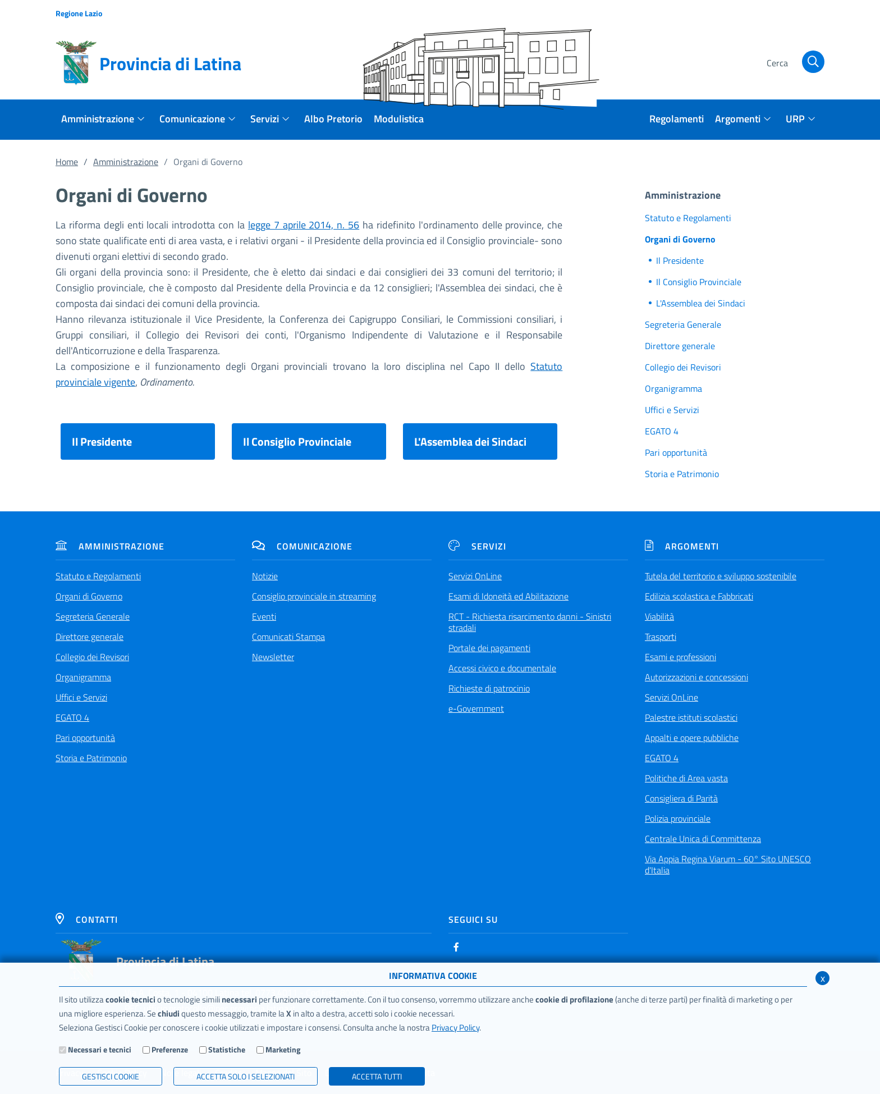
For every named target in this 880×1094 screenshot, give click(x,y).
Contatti (87, 919)
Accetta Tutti (377, 1076)
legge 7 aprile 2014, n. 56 (303, 224)
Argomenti (682, 546)
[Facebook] (456, 947)
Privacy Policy (455, 1027)
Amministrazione (125, 161)
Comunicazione (302, 546)
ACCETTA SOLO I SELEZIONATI (245, 1076)
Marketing (282, 1049)
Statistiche (226, 1049)
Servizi (477, 546)
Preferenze (170, 1049)
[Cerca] (793, 63)
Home (67, 161)
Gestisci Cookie (110, 1076)
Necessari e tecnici (99, 1049)
